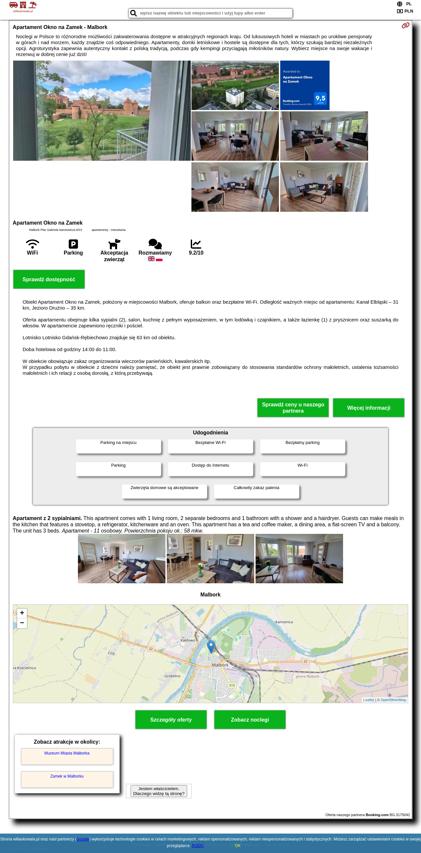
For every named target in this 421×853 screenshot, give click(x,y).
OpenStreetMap (394, 700)
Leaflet (368, 700)
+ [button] (22, 614)
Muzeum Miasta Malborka (66, 753)
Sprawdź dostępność (49, 279)
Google (83, 839)
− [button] (22, 623)
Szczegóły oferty (171, 720)
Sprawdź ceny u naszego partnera (293, 408)
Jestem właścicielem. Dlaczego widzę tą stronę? (159, 791)
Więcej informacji (368, 408)
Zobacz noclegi (250, 720)
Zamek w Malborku (67, 776)
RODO (198, 845)
